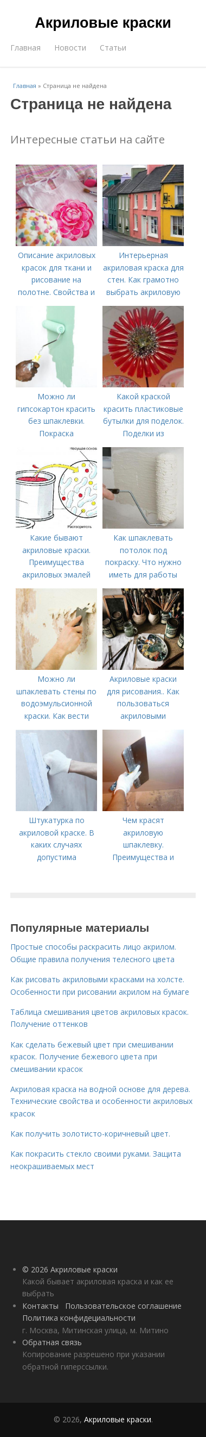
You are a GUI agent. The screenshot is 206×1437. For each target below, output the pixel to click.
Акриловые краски (103, 23)
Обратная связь (52, 1342)
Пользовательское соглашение (123, 1306)
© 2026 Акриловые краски (70, 1269)
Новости (70, 47)
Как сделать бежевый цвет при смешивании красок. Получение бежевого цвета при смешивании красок (91, 1056)
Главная (25, 47)
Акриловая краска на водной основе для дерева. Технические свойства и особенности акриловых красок (101, 1101)
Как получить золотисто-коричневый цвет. (90, 1133)
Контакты (40, 1306)
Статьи (113, 47)
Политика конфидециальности (79, 1318)
